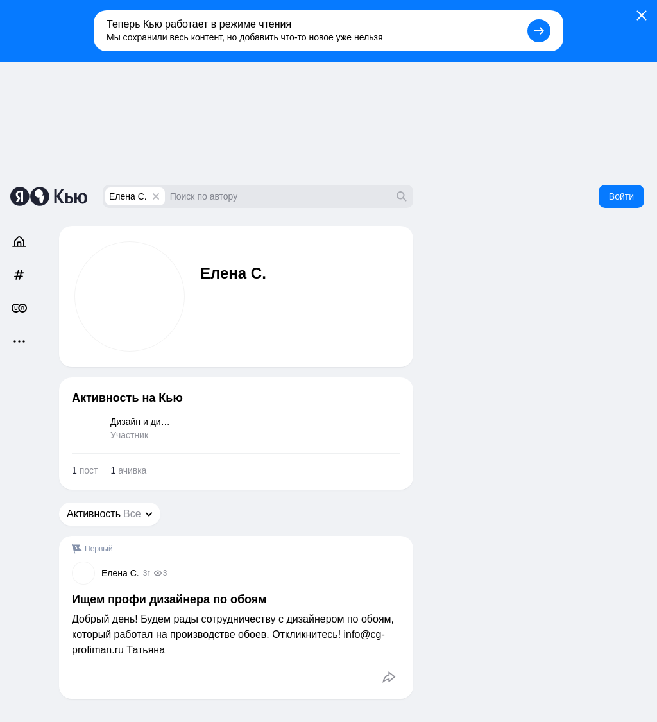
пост (85, 470)
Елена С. (128, 196)
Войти (621, 196)
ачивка (128, 470)
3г (146, 573)
